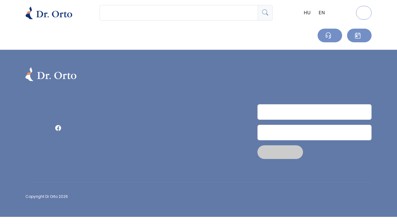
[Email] (314, 132)
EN (322, 12)
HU (307, 12)
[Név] (314, 112)
